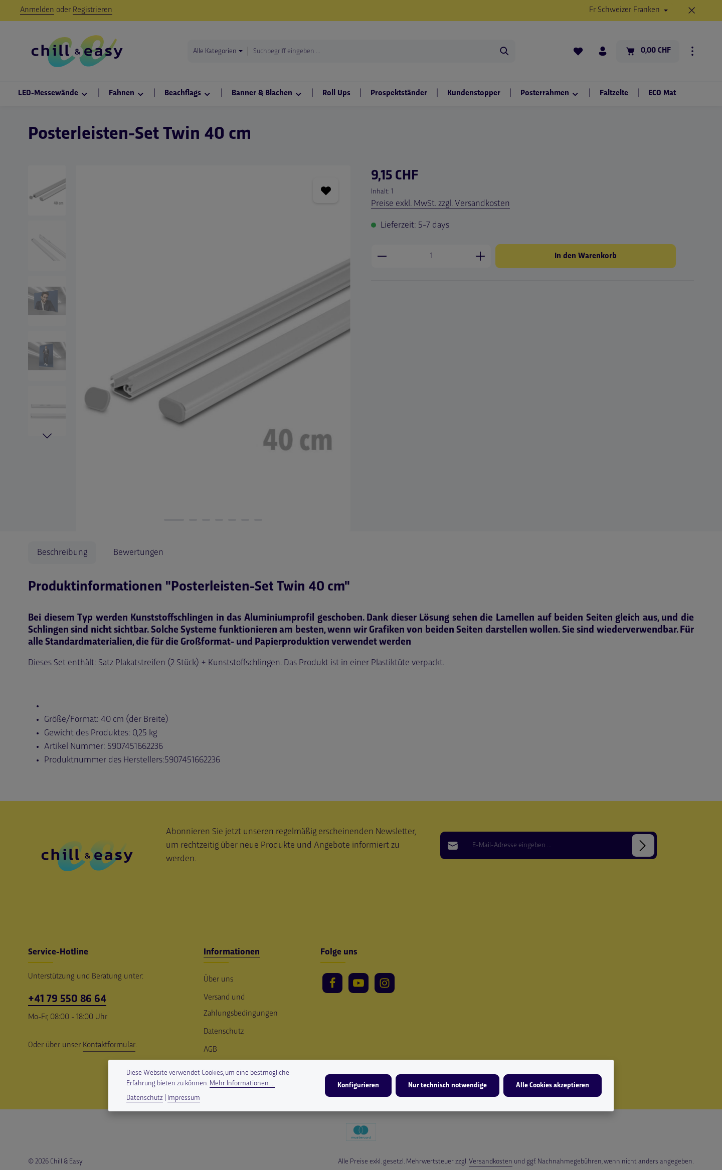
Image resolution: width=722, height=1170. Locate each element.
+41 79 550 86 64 (67, 999)
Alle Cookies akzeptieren (552, 1086)
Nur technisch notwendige (447, 1086)
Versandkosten (490, 1161)
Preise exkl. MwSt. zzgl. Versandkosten (440, 204)
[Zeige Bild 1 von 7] (174, 520)
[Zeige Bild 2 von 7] (193, 520)
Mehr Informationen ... (242, 1084)
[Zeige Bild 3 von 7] (206, 520)
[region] (189, 348)
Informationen (232, 952)
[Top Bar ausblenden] (692, 11)
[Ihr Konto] (603, 51)
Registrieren (92, 10)
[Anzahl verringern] (382, 256)
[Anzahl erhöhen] (480, 256)
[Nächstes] (47, 436)
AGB (210, 1050)
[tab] (62, 552)
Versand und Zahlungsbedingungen (241, 1006)
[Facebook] (332, 983)
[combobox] (370, 51)
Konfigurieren (358, 1086)
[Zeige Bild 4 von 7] (219, 520)
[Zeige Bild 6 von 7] (245, 520)
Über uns (218, 980)
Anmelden (37, 10)
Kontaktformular (109, 1045)
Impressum (183, 1098)
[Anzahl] (431, 256)
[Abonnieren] (643, 845)
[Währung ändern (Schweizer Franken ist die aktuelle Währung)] (628, 11)
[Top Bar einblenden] (692, 51)
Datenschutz (224, 1032)
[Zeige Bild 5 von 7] (232, 520)
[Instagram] (385, 983)
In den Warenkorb (586, 256)
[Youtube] (358, 983)
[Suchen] (504, 51)
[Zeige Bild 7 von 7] (258, 520)
